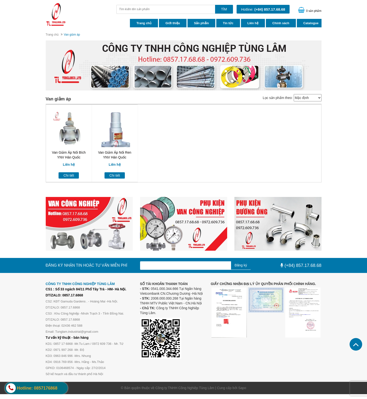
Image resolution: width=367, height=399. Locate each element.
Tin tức (228, 23)
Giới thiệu (172, 23)
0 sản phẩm (313, 11)
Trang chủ (143, 23)
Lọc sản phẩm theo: (278, 98)
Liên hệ (252, 23)
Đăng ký (241, 265)
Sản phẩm (201, 23)
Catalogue (311, 23)
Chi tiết (68, 175)
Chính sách (280, 23)
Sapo (242, 388)
